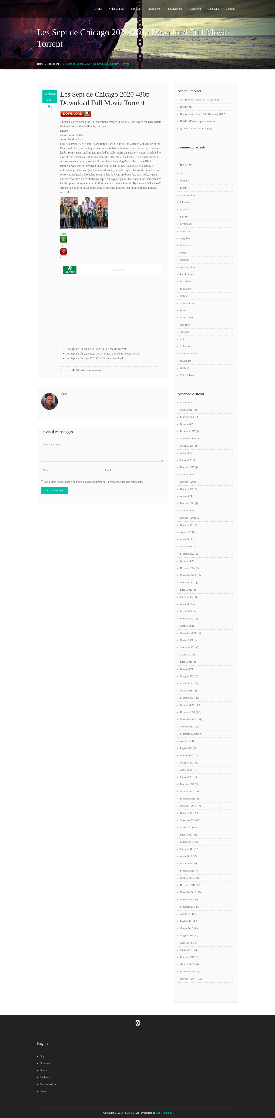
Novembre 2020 (188, 719)
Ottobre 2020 (186, 726)
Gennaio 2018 (187, 964)
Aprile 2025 (186, 453)
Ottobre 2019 (186, 813)
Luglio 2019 (186, 834)
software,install (187, 303)
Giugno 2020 (186, 755)
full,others (185, 202)
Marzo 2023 (186, 546)
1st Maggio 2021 (49, 96)
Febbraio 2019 (187, 870)
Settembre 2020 (188, 734)
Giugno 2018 (186, 928)
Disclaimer (45, 1077)
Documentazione (48, 1084)
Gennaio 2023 (187, 561)
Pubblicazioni (174, 8)
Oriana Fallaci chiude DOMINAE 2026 (199, 99)
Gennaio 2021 (187, 705)
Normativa (154, 8)
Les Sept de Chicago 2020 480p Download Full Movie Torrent (96, 63)
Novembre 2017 (188, 978)
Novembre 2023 (188, 517)
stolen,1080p (186, 317)
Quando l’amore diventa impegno (196, 128)
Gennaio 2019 (187, 878)
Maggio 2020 (186, 762)
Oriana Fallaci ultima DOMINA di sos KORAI (203, 114)
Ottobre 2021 (186, 640)
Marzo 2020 (186, 777)
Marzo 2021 (186, 690)
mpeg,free (185, 238)
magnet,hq (185, 231)
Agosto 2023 (186, 532)
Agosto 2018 (186, 914)
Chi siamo (213, 8)
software (184, 296)
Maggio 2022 (186, 597)
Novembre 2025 (188, 438)
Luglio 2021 (186, 662)
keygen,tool (186, 224)
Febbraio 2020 (187, 784)
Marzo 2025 (186, 460)
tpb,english (185, 360)
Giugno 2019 (186, 842)
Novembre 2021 (188, 633)
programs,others (188, 267)
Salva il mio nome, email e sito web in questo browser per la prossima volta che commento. (93, 481)
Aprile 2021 (186, 683)
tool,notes (185, 346)
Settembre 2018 (188, 906)
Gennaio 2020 (187, 791)
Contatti (230, 8)
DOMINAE (186, 107)
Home (40, 63)
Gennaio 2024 (187, 510)
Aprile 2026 (186, 402)
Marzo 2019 (186, 863)
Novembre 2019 (188, 806)
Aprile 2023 (186, 539)
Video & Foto (116, 8)
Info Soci (136, 8)
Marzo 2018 (186, 950)
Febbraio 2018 (187, 957)
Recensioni (185, 281)
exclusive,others (188, 195)
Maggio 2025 (186, 445)
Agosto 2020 (186, 741)
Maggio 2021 (186, 676)
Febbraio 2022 (187, 618)
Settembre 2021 (188, 647)
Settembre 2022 (188, 582)
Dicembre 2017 (187, 971)
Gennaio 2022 (187, 626)
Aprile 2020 (186, 770)
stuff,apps (185, 324)
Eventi (98, 8)
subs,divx (184, 332)
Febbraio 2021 (187, 698)
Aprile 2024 (186, 496)
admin (65, 370)
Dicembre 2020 (187, 712)
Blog (42, 1056)
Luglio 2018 (186, 921)
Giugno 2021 (186, 669)
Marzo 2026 (186, 409)
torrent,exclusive (94, 370)
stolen (183, 310)
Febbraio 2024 (187, 503)
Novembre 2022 (188, 575)
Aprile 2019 (186, 856)
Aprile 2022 (186, 604)
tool (182, 339)
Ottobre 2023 (186, 525)
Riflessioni (195, 8)
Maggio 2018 (186, 935)
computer (184, 180)
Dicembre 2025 (187, 431)
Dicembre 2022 (187, 568)
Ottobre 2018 (186, 899)
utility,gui (185, 368)
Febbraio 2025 (187, 467)
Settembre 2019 (188, 820)
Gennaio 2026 (187, 424)
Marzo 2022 (186, 611)
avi (181, 173)
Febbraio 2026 (187, 417)
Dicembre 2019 (187, 798)
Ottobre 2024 (186, 489)
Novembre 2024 (188, 481)
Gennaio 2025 (187, 474)
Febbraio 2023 (187, 553)
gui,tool (184, 209)
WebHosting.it (163, 1112)
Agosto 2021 (186, 654)
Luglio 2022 (186, 590)
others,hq (184, 260)
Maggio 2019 (186, 849)
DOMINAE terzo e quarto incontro (197, 121)
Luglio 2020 (186, 748)
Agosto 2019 (186, 827)
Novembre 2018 (188, 892)
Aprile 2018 (186, 942)
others (183, 252)
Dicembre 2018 (187, 885)
